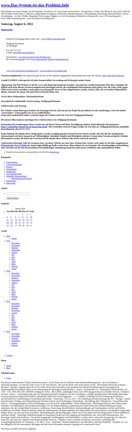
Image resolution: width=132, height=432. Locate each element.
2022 (8, 331)
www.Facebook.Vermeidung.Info (53, 71)
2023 (8, 301)
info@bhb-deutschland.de (23, 53)
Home (8, 366)
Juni (13, 257)
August (14, 252)
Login (8, 378)
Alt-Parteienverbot (14, 174)
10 (31, 217)
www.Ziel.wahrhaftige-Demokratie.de (22, 71)
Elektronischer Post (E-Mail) (13, 145)
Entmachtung (11, 162)
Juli (12, 255)
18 (8, 223)
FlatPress (32, 429)
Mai (13, 259)
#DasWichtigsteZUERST (21, 178)
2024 (8, 271)
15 (23, 220)
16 (27, 220)
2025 (8, 241)
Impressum (7, 29)
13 (16, 220)
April (13, 262)
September (15, 250)
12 (11, 220)
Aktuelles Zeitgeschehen (16, 176)
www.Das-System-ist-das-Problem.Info (35, 5)
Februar (14, 266)
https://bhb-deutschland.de (113, 76)
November (15, 245)
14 (20, 220)
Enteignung (11, 171)
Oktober (14, 248)
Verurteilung (11, 169)
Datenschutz (11, 181)
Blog (8, 368)
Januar (14, 238)
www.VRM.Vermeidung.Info (53, 39)
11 (8, 220)
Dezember (15, 243)
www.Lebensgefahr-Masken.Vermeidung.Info (50, 59)
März (13, 264)
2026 (8, 236)
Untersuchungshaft (14, 165)
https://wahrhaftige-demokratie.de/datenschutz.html (24, 127)
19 (11, 223)
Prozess (9, 167)
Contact (9, 355)
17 (31, 220)
